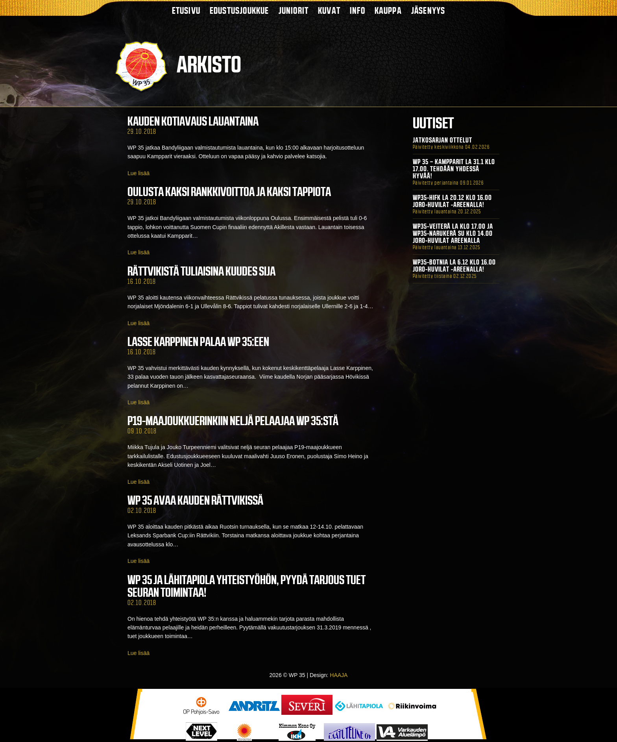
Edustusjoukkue (239, 10)
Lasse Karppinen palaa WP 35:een (198, 341)
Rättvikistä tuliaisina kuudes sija (201, 271)
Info (357, 10)
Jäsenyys (428, 10)
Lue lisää (138, 173)
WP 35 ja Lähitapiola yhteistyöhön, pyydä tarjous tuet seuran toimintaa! (246, 586)
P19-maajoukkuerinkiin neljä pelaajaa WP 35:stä (232, 420)
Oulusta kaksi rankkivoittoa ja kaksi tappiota (229, 191)
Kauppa (388, 10)
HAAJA (338, 675)
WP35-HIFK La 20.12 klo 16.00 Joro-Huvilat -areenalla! (452, 201)
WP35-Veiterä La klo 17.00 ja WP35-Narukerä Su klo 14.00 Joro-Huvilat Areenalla (453, 233)
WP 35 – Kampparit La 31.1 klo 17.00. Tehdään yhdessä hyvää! (454, 168)
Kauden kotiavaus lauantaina (193, 121)
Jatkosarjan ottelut (442, 140)
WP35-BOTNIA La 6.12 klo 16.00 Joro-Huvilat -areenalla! (454, 266)
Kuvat (329, 10)
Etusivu (186, 10)
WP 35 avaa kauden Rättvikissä (195, 500)
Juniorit (294, 10)
